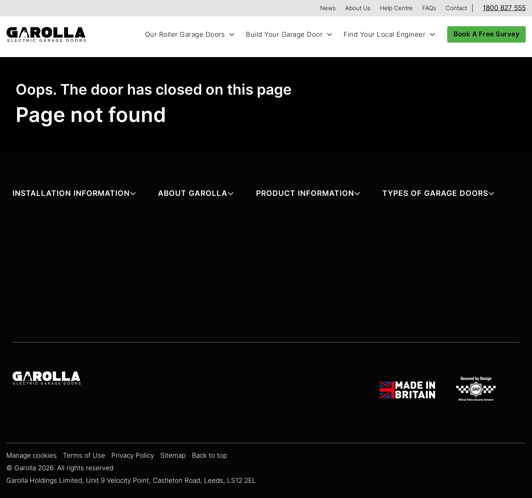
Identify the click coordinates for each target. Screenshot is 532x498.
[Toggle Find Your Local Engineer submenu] (432, 34)
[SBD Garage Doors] (477, 390)
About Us (358, 8)
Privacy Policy (132, 455)
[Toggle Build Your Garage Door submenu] (329, 34)
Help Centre (396, 8)
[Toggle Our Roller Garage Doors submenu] (232, 34)
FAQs (429, 8)
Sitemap (173, 455)
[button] (74, 195)
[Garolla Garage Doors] (47, 379)
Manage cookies (31, 455)
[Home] (49, 34)
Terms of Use (84, 455)
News (328, 8)
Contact (456, 8)
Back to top (209, 455)
